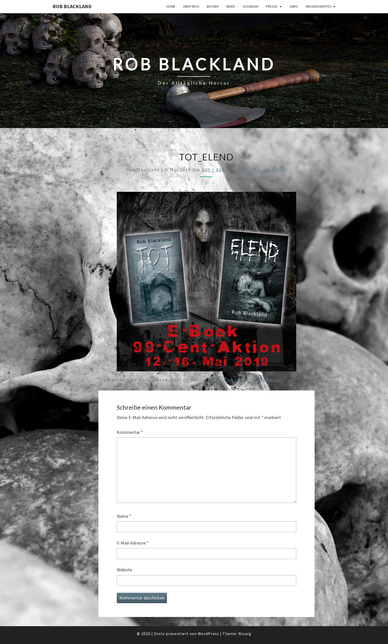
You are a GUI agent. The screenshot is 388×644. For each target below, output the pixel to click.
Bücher (213, 6)
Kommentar (130, 432)
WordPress (208, 633)
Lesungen (250, 6)
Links (294, 6)
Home (170, 6)
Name (124, 516)
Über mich (191, 6)
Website (124, 570)
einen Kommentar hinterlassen (246, 380)
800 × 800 (213, 170)
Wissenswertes (318, 6)
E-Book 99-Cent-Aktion (259, 170)
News (230, 6)
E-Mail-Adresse (133, 543)
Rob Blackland (72, 6)
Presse (272, 6)
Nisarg (244, 633)
